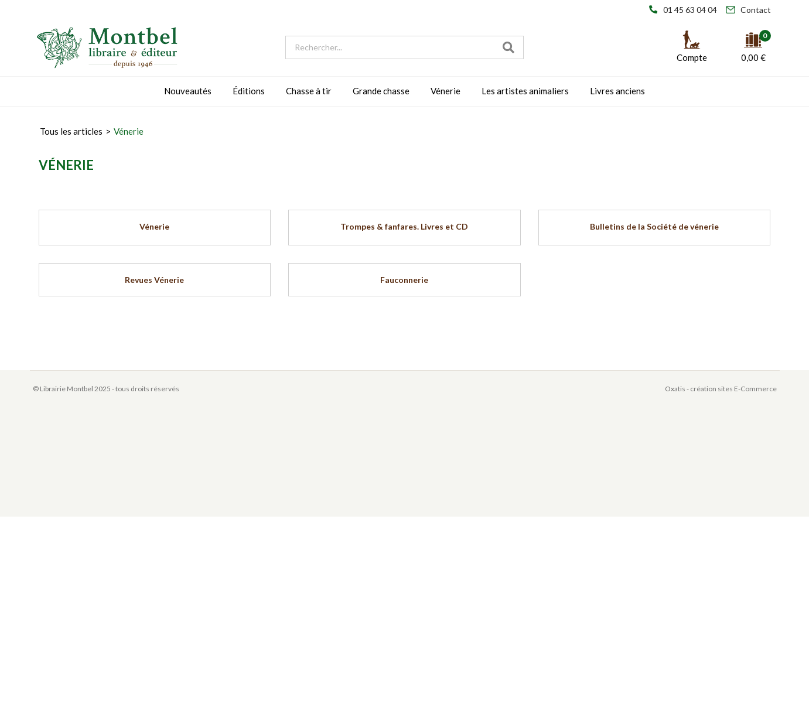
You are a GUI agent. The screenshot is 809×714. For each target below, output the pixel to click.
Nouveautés (187, 91)
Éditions (249, 91)
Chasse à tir (309, 91)
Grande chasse (381, 91)
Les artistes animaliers (525, 91)
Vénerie (445, 91)
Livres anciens (617, 91)
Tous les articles (71, 131)
